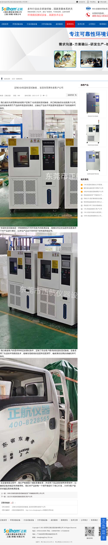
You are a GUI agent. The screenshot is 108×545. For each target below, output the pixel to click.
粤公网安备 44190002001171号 (63, 542)
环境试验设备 (15, 520)
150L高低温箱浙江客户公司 (93, 209)
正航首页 (3, 520)
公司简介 (84, 520)
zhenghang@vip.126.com (44, 537)
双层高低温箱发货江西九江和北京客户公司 (94, 202)
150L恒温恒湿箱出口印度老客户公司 (94, 184)
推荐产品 (84, 85)
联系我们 (94, 520)
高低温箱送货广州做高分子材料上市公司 (94, 195)
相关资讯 (84, 179)
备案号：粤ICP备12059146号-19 (45, 542)
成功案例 (54, 520)
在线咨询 (82, 2)
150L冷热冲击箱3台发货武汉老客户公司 (94, 212)
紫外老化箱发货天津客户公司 (93, 188)
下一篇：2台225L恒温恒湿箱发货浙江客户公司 (16, 496)
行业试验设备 (29, 520)
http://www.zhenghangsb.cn (34, 510)
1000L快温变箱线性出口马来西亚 (94, 216)
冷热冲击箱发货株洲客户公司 (93, 191)
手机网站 (93, 2)
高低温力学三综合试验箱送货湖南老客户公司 (94, 205)
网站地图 (103, 2)
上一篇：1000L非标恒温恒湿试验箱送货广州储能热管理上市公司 (22, 493)
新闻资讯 (19, 79)
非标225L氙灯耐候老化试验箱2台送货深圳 (94, 198)
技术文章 (74, 520)
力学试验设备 (42, 520)
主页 (13, 79)
